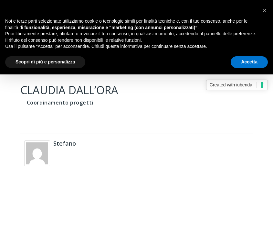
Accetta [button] (249, 61)
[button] (264, 10)
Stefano (64, 143)
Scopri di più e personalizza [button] (45, 61)
